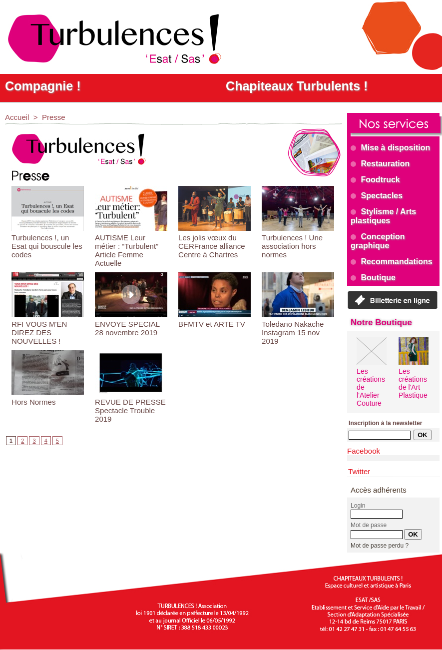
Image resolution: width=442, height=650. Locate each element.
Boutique (373, 277)
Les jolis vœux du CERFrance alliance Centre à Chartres (211, 246)
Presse (53, 117)
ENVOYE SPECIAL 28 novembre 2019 (127, 328)
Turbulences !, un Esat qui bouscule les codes (46, 246)
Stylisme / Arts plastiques (383, 216)
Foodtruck (375, 179)
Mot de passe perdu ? (380, 545)
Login (358, 505)
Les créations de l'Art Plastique (413, 383)
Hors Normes (33, 402)
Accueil (17, 117)
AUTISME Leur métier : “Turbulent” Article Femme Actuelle (126, 250)
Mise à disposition (390, 147)
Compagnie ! (42, 86)
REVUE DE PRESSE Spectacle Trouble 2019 (130, 410)
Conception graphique (378, 241)
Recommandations (392, 261)
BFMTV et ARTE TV (211, 324)
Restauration (380, 163)
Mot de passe (369, 525)
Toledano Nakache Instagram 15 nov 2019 (293, 332)
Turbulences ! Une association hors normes (292, 246)
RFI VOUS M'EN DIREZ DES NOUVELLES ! (39, 332)
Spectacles (377, 195)
